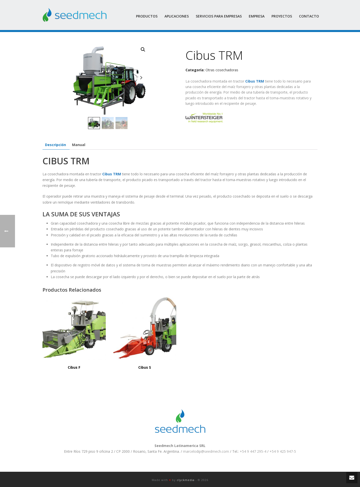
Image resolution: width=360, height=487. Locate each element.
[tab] (55, 145)
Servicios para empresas (219, 16)
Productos (147, 16)
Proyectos (282, 16)
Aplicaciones (176, 16)
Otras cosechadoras (222, 70)
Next (141, 77)
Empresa (256, 16)
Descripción (55, 144)
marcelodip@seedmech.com (206, 451)
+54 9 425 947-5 (283, 451)
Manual (78, 144)
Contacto (309, 16)
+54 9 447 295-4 (253, 451)
